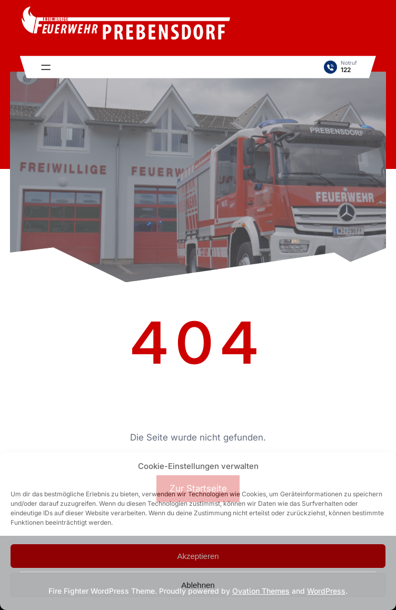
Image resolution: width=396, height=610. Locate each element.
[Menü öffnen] (46, 67)
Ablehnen (197, 585)
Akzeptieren (198, 556)
